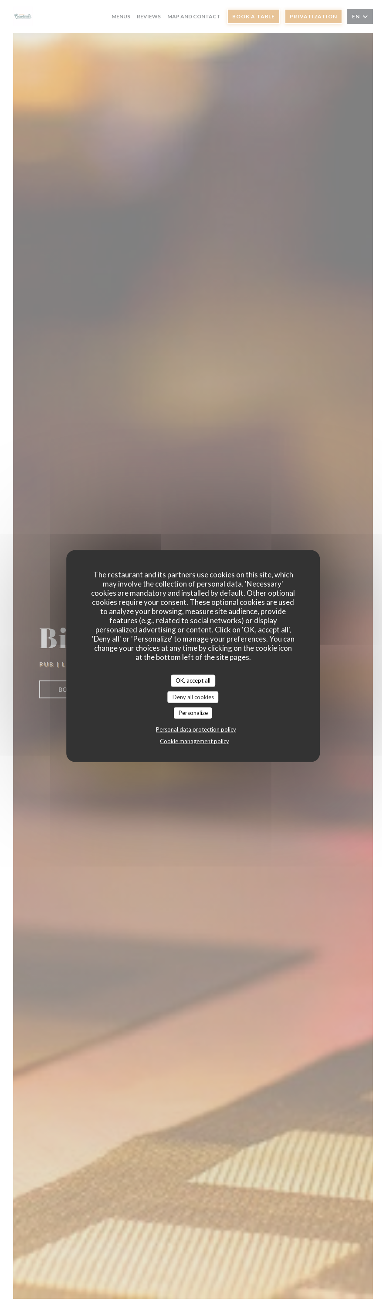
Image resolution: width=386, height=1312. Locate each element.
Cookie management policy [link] (194, 740)
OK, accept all (193, 680)
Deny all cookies (193, 696)
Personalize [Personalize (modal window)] (193, 712)
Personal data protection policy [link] (196, 728)
